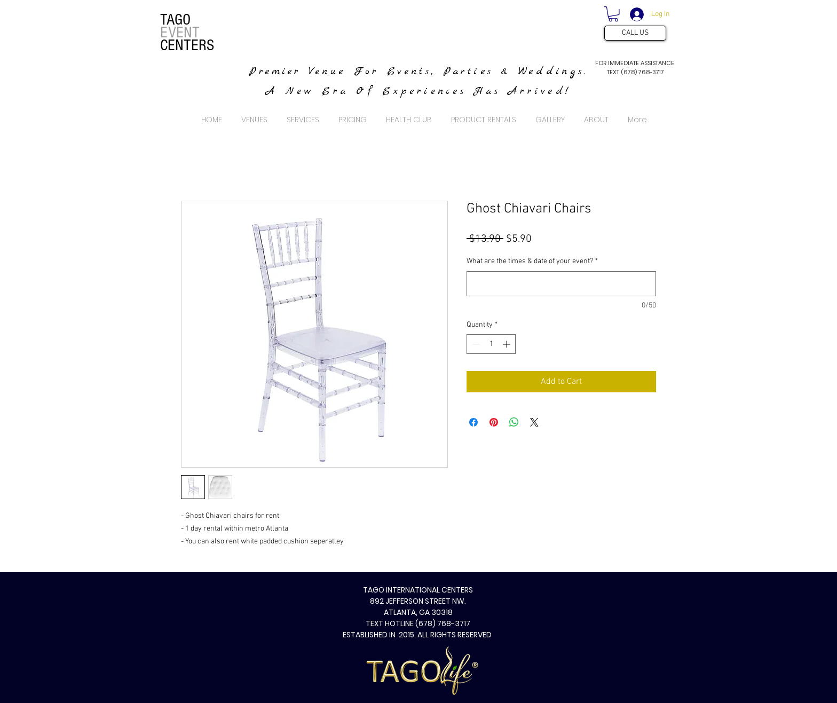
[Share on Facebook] (473, 422)
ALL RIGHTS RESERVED (455, 634)
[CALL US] (635, 33)
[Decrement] (474, 344)
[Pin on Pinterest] (493, 422)
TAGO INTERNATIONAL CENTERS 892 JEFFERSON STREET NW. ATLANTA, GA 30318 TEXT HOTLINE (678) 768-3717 (418, 606)
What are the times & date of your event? (532, 261)
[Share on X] (534, 422)
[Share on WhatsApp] (514, 422)
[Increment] (507, 344)
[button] (613, 14)
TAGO (175, 20)
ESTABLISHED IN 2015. (380, 634)
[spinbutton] (491, 344)
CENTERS (187, 45)
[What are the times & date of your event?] (561, 283)
